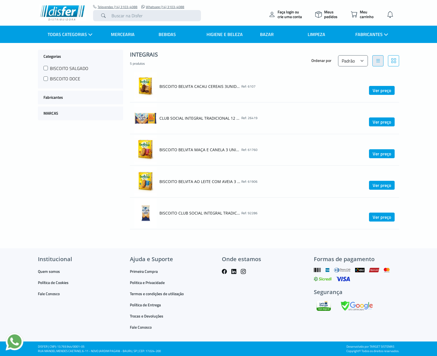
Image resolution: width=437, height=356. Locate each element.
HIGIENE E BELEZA (225, 34)
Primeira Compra (144, 271)
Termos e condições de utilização (157, 294)
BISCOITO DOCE (65, 78)
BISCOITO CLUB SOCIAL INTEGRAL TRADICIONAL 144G (199, 213)
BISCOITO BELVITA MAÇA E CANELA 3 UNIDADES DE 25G (199, 149)
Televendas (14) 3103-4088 (115, 7)
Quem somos (49, 271)
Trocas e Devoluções (146, 316)
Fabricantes (53, 97)
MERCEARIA (123, 34)
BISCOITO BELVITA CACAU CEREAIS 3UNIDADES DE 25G (199, 86)
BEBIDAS (167, 34)
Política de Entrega (145, 305)
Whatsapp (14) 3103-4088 (162, 7)
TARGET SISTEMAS (382, 346)
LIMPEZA (316, 34)
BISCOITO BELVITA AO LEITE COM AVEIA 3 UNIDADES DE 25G (199, 181)
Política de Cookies (53, 282)
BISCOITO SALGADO (69, 68)
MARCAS (50, 113)
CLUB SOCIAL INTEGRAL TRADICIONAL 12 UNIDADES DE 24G (199, 118)
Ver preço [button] (382, 90)
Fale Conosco (49, 294)
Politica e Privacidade (147, 282)
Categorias (52, 56)
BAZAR (267, 34)
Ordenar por (321, 60)
